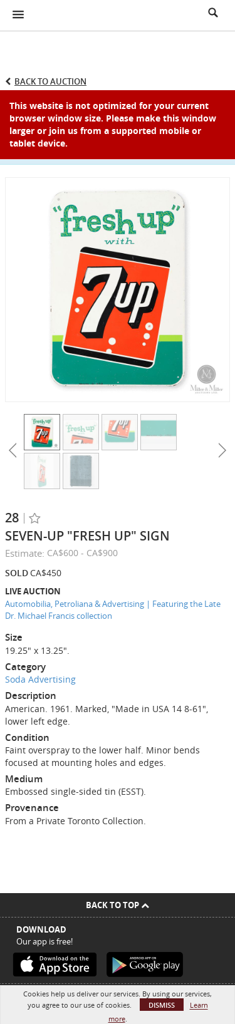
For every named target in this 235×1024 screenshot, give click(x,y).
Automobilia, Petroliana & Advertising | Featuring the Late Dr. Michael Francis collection (113, 609)
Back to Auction (50, 81)
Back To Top (117, 905)
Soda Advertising (40, 679)
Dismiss (162, 1005)
